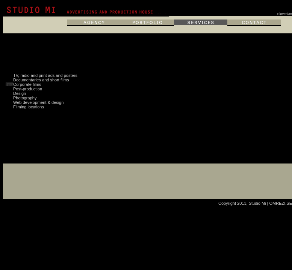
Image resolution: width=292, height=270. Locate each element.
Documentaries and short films (41, 80)
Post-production (27, 89)
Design (19, 93)
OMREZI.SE (280, 203)
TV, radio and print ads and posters (45, 75)
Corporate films (27, 84)
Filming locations (28, 107)
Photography (24, 98)
